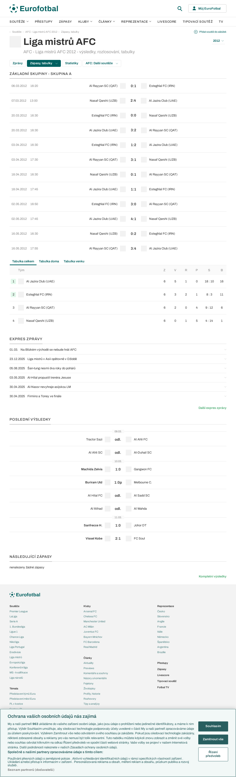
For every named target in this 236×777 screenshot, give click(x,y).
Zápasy (65, 21)
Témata (14, 668)
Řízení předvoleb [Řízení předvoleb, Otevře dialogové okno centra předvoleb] (213, 754)
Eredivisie (15, 632)
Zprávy (18, 63)
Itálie (160, 611)
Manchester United (94, 601)
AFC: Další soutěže (102, 63)
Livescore (167, 21)
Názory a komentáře (95, 658)
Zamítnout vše (213, 739)
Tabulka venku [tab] (74, 241)
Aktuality (89, 643)
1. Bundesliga (17, 606)
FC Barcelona (92, 622)
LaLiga (13, 596)
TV (221, 21)
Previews (89, 648)
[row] (118, 85)
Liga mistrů (16, 637)
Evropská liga (17, 642)
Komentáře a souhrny (96, 653)
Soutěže (19, 21)
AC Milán (89, 606)
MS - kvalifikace (19, 652)
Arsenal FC (90, 591)
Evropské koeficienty (22, 704)
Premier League (19, 591)
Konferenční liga (19, 647)
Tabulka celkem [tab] (23, 241)
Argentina (162, 627)
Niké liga (14, 622)
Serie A (14, 601)
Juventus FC (91, 611)
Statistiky (71, 63)
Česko (161, 591)
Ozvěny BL (16, 699)
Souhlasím (213, 726)
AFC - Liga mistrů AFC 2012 (41, 31)
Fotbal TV (163, 667)
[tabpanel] (118, 276)
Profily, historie (92, 673)
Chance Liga (17, 616)
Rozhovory (90, 678)
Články (88, 638)
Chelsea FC (90, 596)
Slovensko (163, 596)
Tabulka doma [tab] (49, 241)
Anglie (160, 601)
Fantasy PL (16, 688)
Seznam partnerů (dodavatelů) (31, 770)
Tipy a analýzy (92, 683)
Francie (161, 606)
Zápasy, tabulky (70, 31)
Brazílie (161, 632)
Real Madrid (90, 627)
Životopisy (89, 668)
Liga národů (16, 657)
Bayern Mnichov (93, 616)
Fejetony (89, 663)
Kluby (85, 21)
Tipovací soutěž (198, 21)
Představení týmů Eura (23, 673)
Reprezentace (136, 21)
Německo (162, 616)
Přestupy (44, 21)
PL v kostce (16, 683)
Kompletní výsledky (212, 556)
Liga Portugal (17, 627)
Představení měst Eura (23, 678)
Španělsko (163, 622)
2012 (218, 40)
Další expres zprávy (212, 388)
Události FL (16, 694)
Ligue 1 (14, 611)
